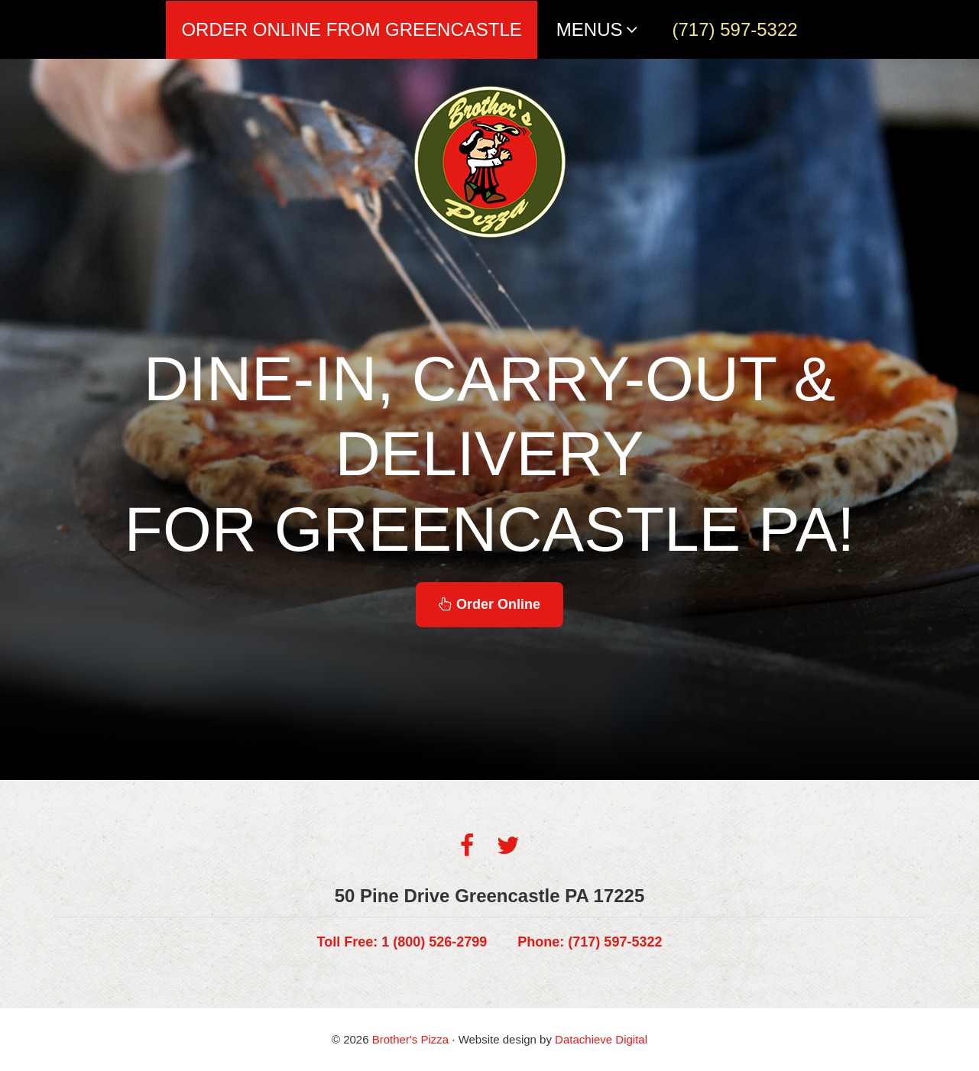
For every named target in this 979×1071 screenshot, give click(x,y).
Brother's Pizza (410, 1039)
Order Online (489, 604)
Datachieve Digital (601, 1039)
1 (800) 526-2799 (402, 942)
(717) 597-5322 (589, 942)
